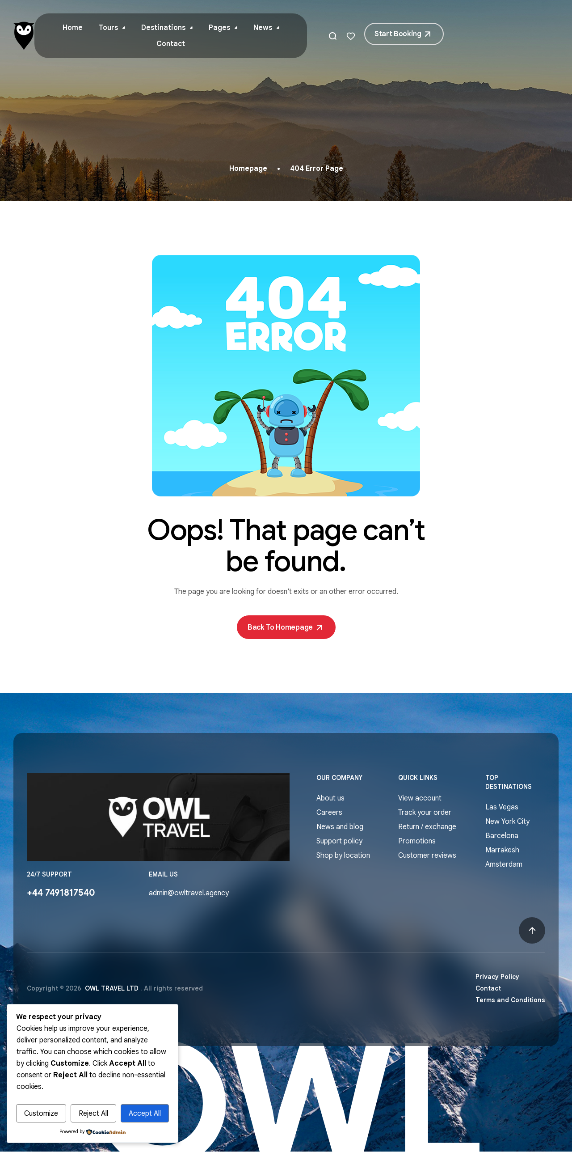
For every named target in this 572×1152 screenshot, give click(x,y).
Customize (41, 1113)
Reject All (93, 1113)
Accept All (145, 1113)
